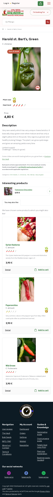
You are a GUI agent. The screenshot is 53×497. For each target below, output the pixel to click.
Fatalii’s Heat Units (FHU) (42, 446)
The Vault (6, 433)
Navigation (48, 3)
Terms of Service (11, 494)
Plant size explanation (42, 452)
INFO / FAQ (6, 441)
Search (48, 22)
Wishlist (23, 441)
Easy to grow (40, 175)
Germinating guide (42, 433)
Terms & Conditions (7, 453)
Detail (8, 270)
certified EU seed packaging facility (30, 167)
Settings (23, 437)
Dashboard (24, 429)
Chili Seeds (14, 175)
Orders (22, 433)
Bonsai (32, 175)
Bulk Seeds (6, 437)
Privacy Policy (45, 492)
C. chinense (22, 175)
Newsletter (24, 445)
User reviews (7, 429)
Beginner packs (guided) (43, 459)
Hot (28, 175)
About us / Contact (6, 446)
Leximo (9, 489)
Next (49, 191)
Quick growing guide (43, 440)
